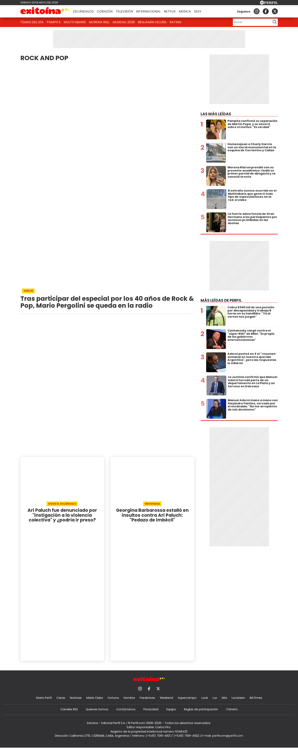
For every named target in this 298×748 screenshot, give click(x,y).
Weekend (166, 698)
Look (204, 698)
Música (185, 11)
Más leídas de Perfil (221, 300)
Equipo (171, 709)
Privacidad (150, 709)
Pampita (54, 22)
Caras (60, 698)
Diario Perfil (44, 698)
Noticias (76, 698)
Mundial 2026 (124, 22)
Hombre (129, 698)
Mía (224, 698)
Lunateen (238, 698)
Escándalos (83, 11)
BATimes (256, 698)
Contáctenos (125, 709)
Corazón (104, 11)
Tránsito (232, 709)
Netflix (170, 11)
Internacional (148, 11)
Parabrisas (147, 698)
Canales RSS (69, 709)
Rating (175, 22)
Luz (215, 698)
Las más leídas (216, 114)
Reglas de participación (201, 709)
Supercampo (187, 698)
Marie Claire (94, 698)
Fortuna (113, 698)
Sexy (197, 11)
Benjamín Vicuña (152, 22)
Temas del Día (32, 22)
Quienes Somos (97, 709)
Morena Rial (99, 22)
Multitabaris (75, 22)
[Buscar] (250, 22)
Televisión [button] (124, 11)
